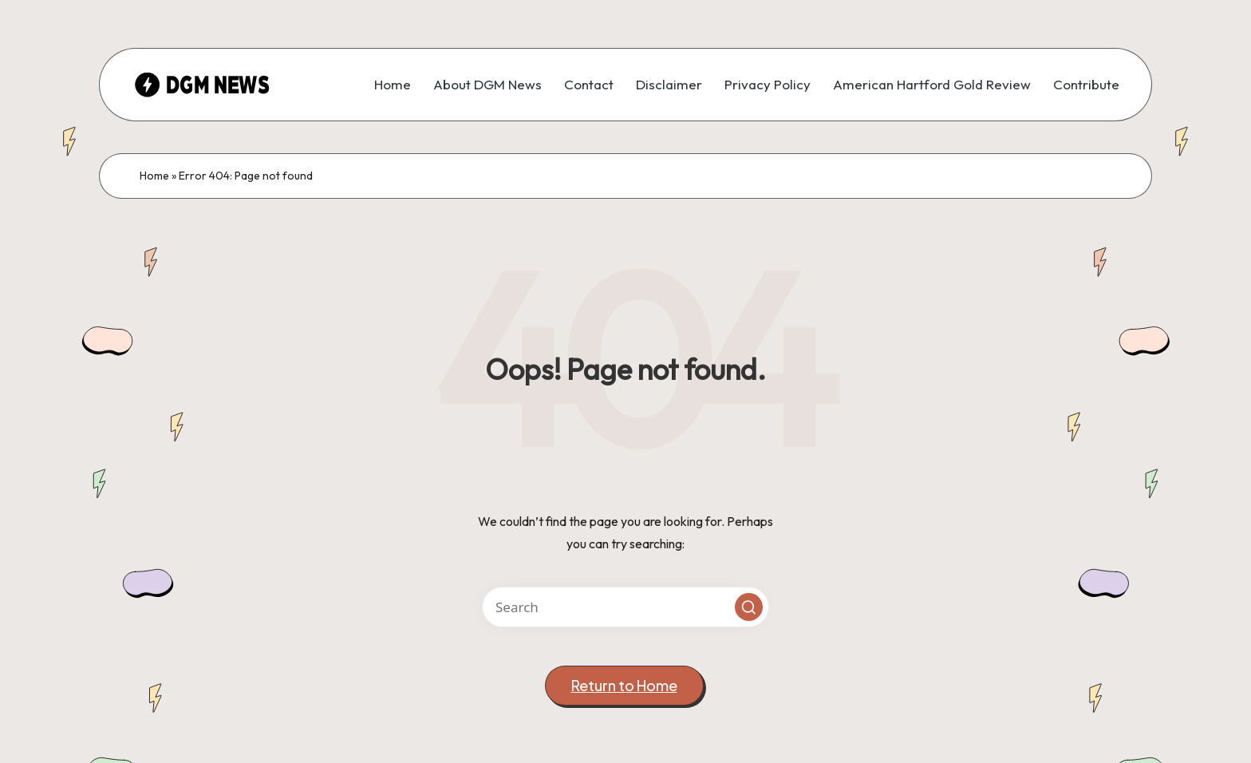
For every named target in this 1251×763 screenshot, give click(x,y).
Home (154, 175)
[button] (749, 607)
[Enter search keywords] (625, 607)
